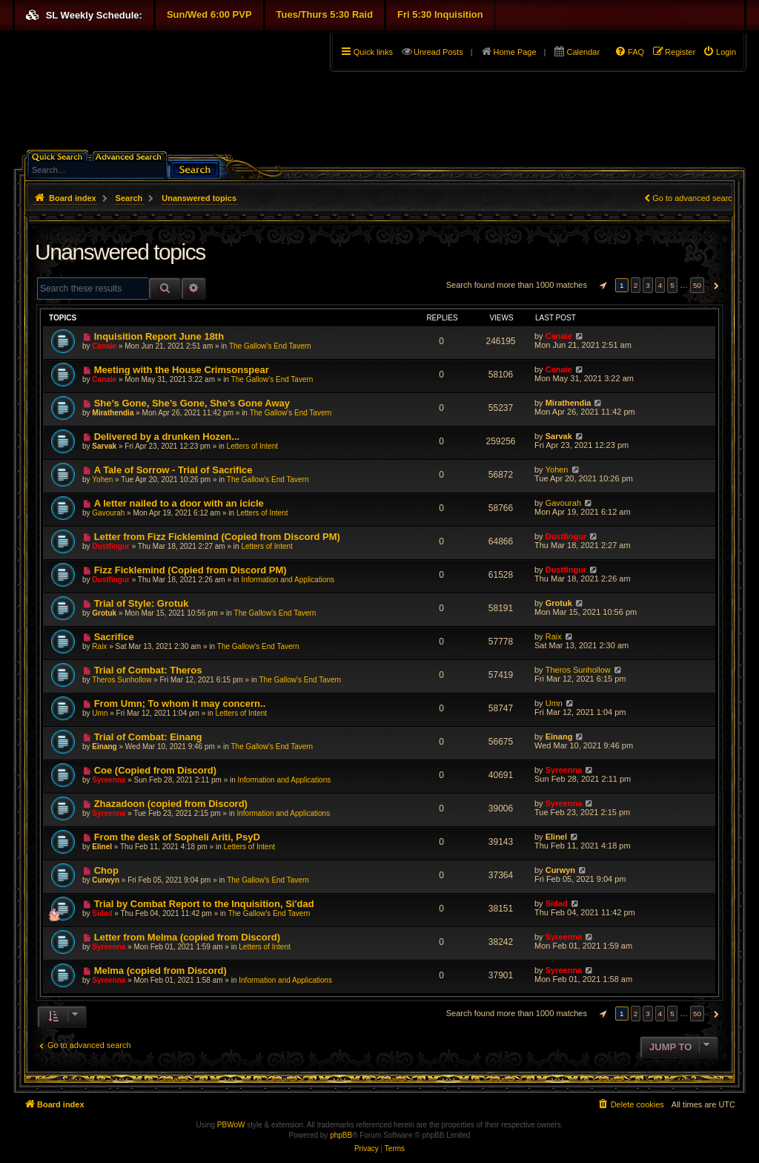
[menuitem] (719, 52)
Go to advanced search (694, 198)
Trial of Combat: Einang (148, 736)
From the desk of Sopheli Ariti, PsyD (177, 837)
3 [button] (648, 285)
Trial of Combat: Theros (148, 670)
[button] (601, 285)
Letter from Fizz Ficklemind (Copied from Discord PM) (217, 536)
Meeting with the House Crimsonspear (181, 369)
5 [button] (672, 285)
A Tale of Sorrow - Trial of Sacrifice (173, 469)
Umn (99, 713)
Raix (99, 646)
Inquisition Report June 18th (159, 336)
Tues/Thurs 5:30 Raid (325, 14)
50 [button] (697, 285)
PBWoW (231, 1125)
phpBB (341, 1135)
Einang (104, 746)
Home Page (515, 51)
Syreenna (108, 780)
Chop (106, 870)
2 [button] (636, 285)
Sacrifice (114, 636)
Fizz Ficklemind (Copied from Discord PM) (190, 570)
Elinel (102, 847)
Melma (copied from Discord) (160, 970)
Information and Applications (287, 580)
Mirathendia (112, 413)
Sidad (102, 913)
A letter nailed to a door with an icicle (179, 503)
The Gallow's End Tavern (270, 346)
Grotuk (104, 613)
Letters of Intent (253, 446)
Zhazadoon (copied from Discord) (171, 803)
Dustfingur (111, 546)
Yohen (102, 479)
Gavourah (108, 513)
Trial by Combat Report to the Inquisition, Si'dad (204, 903)
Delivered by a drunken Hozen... (167, 436)
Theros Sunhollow (121, 680)
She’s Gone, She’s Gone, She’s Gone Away (192, 403)
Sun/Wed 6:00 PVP (209, 14)
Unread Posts (438, 51)
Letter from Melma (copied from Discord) (187, 937)
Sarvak (104, 446)
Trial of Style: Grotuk (141, 603)
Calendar (583, 51)
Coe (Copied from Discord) (155, 770)
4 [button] (660, 285)
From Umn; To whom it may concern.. (180, 703)
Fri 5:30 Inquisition (440, 14)
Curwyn (105, 880)
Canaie (104, 346)
